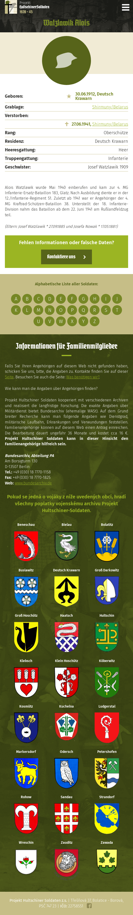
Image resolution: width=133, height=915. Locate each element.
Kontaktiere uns (61, 256)
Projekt (34, 7)
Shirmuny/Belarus (110, 107)
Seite (9, 377)
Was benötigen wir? (82, 377)
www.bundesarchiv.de (33, 483)
